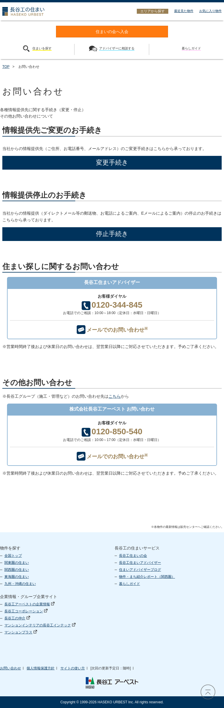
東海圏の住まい (16, 577)
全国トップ (13, 556)
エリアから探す (152, 11)
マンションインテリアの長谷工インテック (40, 625)
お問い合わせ (10, 668)
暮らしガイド (129, 584)
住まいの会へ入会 (112, 32)
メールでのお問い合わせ (112, 329)
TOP (5, 67)
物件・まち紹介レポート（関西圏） (147, 577)
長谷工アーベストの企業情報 (29, 604)
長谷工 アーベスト (112, 683)
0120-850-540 (112, 432)
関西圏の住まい (16, 570)
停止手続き (112, 233)
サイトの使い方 (72, 668)
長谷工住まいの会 (133, 556)
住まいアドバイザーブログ (140, 570)
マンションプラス (20, 632)
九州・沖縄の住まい (20, 584)
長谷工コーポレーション (26, 611)
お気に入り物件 (210, 11)
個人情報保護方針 (41, 668)
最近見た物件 (183, 11)
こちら (114, 396)
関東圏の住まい (16, 563)
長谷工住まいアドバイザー (140, 563)
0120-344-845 (112, 305)
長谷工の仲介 (17, 618)
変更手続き (112, 162)
